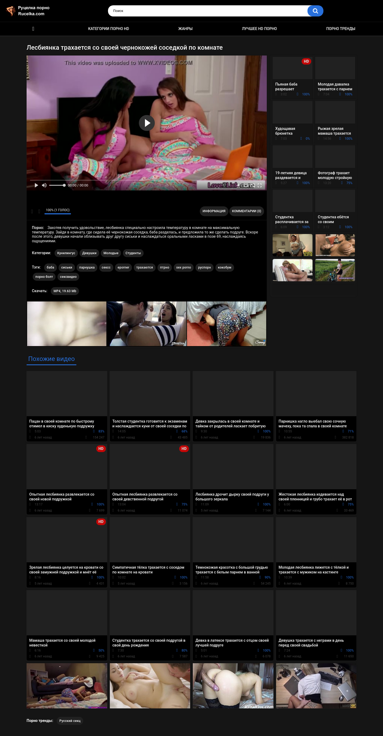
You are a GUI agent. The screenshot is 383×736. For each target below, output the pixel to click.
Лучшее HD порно (259, 29)
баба (50, 267)
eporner (123, 267)
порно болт (44, 277)
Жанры (185, 29)
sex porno (183, 267)
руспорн (204, 267)
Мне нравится (32, 211)
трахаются (144, 267)
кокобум (224, 267)
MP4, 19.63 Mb (64, 291)
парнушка (87, 267)
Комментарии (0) (246, 211)
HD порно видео (33, 29)
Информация (214, 211)
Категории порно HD (108, 29)
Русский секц (70, 721)
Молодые (110, 253)
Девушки (89, 253)
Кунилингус (66, 253)
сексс (106, 267)
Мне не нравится (39, 211)
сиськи (66, 267)
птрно (164, 267)
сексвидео (68, 277)
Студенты (133, 253)
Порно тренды (340, 29)
